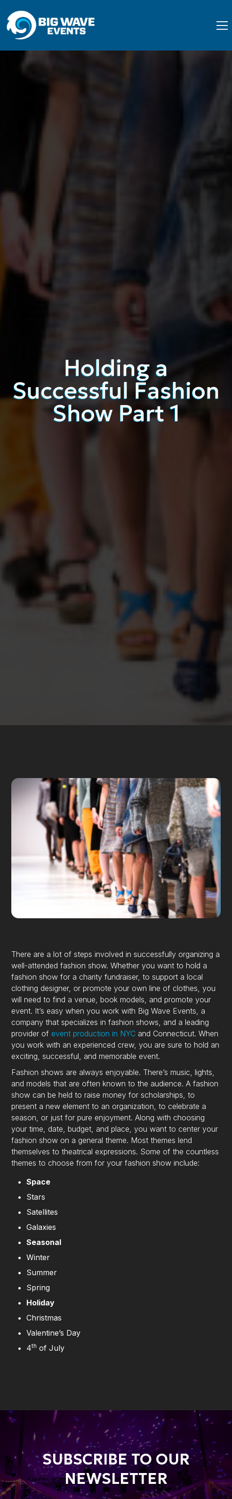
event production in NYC (93, 1033)
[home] (51, 25)
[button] (220, 25)
